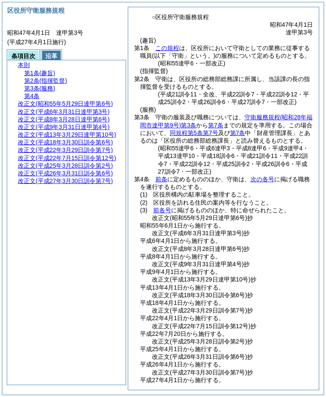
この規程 (167, 48)
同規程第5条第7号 (194, 133)
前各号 (162, 210)
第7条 (215, 125)
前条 (161, 179)
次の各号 (262, 179)
